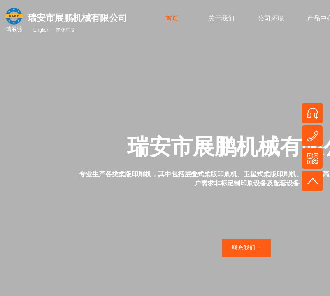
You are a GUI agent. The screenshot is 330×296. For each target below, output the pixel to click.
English (41, 30)
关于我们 (221, 18)
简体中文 (66, 30)
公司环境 (271, 18)
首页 (172, 18)
